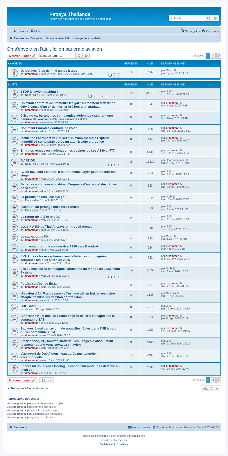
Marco (169, 70)
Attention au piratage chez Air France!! (49, 207)
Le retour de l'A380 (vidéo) (40, 216)
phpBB (103, 436)
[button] (218, 56)
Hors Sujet (86, 73)
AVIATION (27, 160)
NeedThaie (31, 94)
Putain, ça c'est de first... (39, 283)
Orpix (28, 200)
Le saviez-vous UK (34, 236)
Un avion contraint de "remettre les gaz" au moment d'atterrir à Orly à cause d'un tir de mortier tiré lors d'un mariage (67, 104)
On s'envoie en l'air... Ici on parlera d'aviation (54, 49)
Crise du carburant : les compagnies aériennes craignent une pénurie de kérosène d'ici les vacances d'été (66, 117)
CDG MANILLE (31, 306)
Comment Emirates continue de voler (48, 128)
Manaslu (171, 293)
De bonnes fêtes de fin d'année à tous (48, 70)
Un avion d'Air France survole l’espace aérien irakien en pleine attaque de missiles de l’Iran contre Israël (67, 295)
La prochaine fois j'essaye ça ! (43, 197)
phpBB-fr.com (120, 440)
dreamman (32, 73)
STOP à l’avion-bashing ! (39, 91)
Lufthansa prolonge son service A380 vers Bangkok (59, 246)
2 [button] (213, 56)
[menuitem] (35, 31)
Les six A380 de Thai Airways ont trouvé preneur (57, 226)
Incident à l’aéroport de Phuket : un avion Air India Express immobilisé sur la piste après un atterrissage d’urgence (65, 139)
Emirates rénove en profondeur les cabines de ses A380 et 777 (67, 150)
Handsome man (175, 160)
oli (167, 91)
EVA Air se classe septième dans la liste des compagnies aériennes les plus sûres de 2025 (63, 258)
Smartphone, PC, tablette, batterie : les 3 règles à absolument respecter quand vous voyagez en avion (66, 342)
